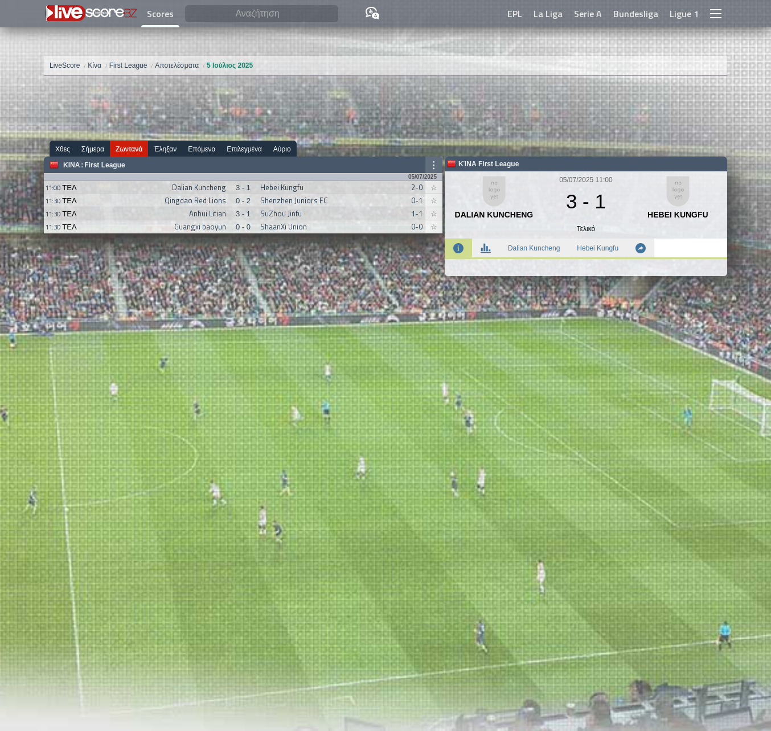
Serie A (588, 13)
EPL (514, 13)
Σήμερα (92, 148)
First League (104, 165)
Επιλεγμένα (244, 148)
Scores (160, 13)
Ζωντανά (129, 148)
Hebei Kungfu (597, 248)
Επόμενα (201, 148)
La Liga (548, 13)
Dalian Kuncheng (534, 248)
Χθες (62, 148)
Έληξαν (165, 148)
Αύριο (282, 148)
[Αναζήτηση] (261, 14)
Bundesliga (635, 13)
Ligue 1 (684, 13)
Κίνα (71, 165)
